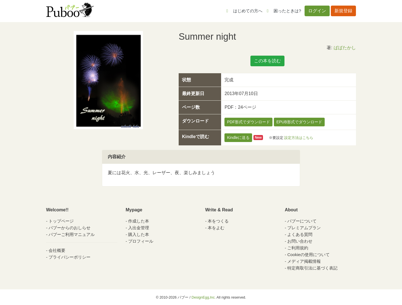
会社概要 (57, 250)
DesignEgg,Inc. (204, 297)
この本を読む (267, 60)
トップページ (61, 221)
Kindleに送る (238, 137)
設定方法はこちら (298, 137)
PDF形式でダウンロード (248, 122)
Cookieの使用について (308, 254)
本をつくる (218, 221)
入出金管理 (138, 227)
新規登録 (343, 10)
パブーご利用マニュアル (72, 234)
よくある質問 (299, 234)
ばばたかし (345, 47)
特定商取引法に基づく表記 (312, 268)
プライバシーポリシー (69, 257)
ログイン (317, 10)
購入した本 (138, 234)
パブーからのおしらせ (69, 227)
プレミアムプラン (304, 227)
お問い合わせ (299, 241)
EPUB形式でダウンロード (299, 122)
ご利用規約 (297, 247)
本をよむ (216, 227)
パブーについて (302, 221)
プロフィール (140, 241)
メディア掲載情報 (304, 261)
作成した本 (138, 221)
